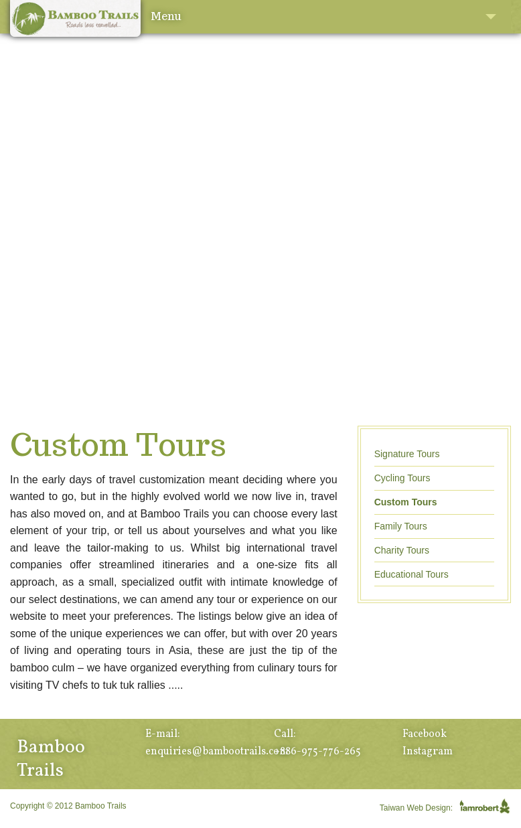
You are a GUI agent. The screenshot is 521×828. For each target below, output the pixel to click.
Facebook (424, 734)
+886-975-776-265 (317, 751)
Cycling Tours (402, 478)
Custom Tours (405, 502)
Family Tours (400, 526)
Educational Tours (411, 574)
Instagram (427, 751)
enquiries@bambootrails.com (217, 751)
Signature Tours (407, 453)
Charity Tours (401, 550)
